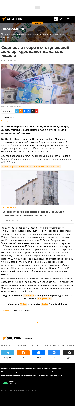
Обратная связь (55, 375)
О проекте (5, 368)
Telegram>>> (44, 298)
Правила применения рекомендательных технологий (24, 375)
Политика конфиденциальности (15, 372)
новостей (29, 295)
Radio (45, 304)
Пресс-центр (56, 368)
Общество (34, 345)
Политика (6, 345)
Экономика (9, 207)
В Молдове (18, 310)
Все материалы (6, 121)
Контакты (46, 368)
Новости (28, 310)
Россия (70, 345)
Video (23, 304)
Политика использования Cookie (44, 372)
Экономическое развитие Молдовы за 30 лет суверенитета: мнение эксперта (33, 213)
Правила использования (21, 368)
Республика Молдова (53, 345)
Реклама (37, 368)
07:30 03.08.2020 (9, 60)
